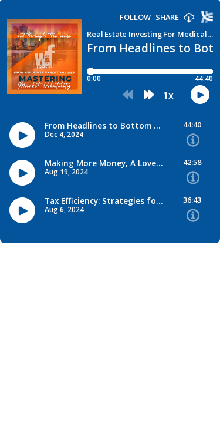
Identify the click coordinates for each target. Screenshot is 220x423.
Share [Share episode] (167, 17)
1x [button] (168, 95)
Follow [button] (135, 17)
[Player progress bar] (150, 71)
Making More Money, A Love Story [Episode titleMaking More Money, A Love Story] (104, 163)
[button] (189, 18)
